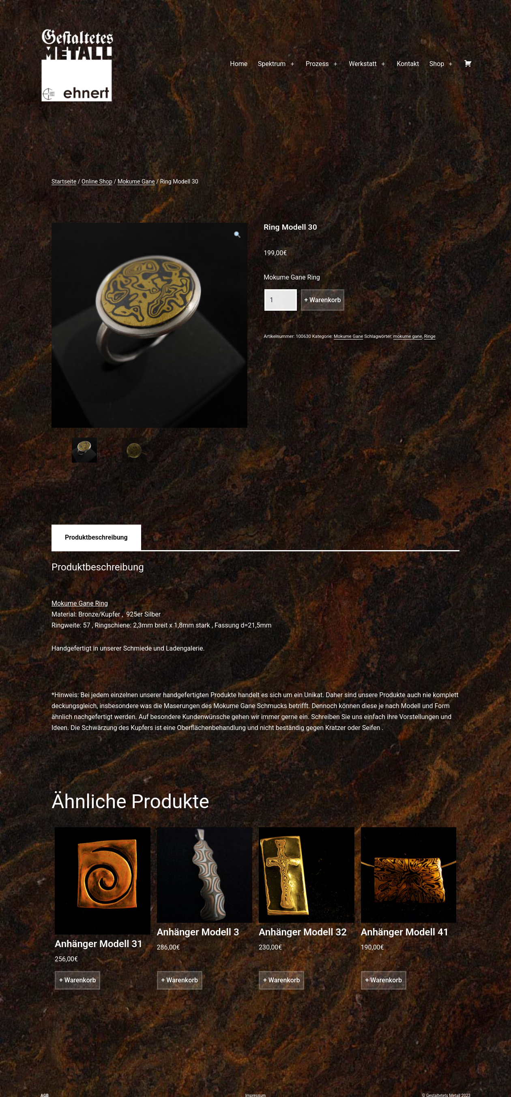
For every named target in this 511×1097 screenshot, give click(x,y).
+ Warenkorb (322, 300)
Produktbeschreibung (96, 538)
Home (238, 64)
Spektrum (272, 64)
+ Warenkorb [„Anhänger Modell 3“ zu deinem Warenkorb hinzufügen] (179, 982)
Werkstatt (363, 64)
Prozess (317, 64)
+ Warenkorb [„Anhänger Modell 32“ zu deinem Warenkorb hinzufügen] (281, 982)
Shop (436, 64)
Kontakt (408, 64)
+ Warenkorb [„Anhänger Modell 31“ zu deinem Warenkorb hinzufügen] (77, 982)
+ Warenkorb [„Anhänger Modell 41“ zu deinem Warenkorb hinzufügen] (383, 982)
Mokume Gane (136, 181)
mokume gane (407, 336)
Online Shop (97, 181)
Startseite (64, 181)
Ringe (430, 336)
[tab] (96, 538)
